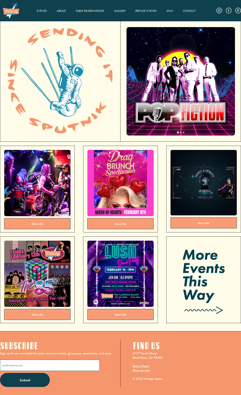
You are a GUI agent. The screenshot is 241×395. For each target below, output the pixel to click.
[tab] (178, 132)
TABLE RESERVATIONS (90, 11)
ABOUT (61, 11)
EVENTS (42, 11)
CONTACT (189, 11)
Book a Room (141, 366)
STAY (169, 11)
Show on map (141, 370)
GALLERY (120, 11)
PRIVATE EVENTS (146, 11)
